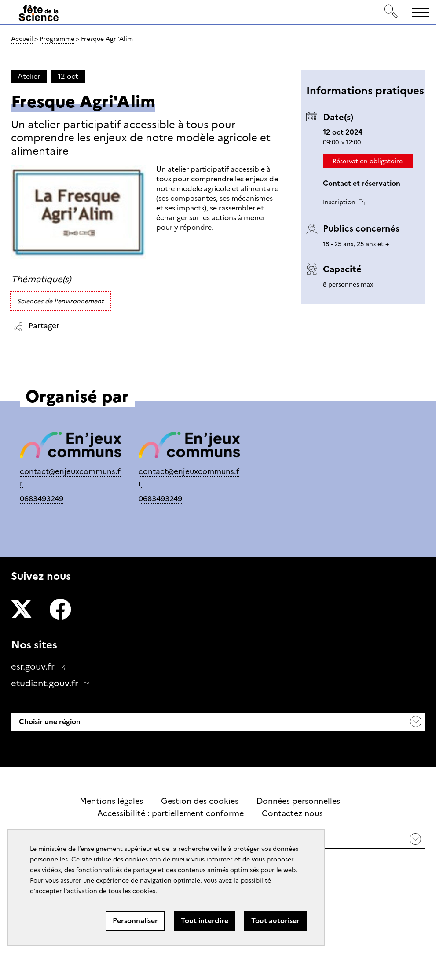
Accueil (22, 39)
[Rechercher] (391, 12)
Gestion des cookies (199, 801)
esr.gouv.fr (34, 666)
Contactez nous (292, 813)
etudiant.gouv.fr (46, 683)
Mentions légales (111, 801)
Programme (57, 39)
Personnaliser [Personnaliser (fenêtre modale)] (135, 920)
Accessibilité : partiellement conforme (170, 813)
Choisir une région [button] (49, 722)
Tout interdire (204, 920)
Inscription (339, 202)
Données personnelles (298, 801)
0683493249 (41, 498)
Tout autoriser (275, 920)
